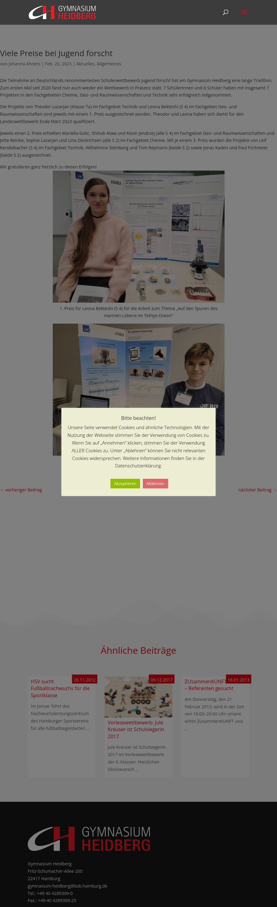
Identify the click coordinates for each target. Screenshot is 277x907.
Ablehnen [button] (155, 483)
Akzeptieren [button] (125, 483)
